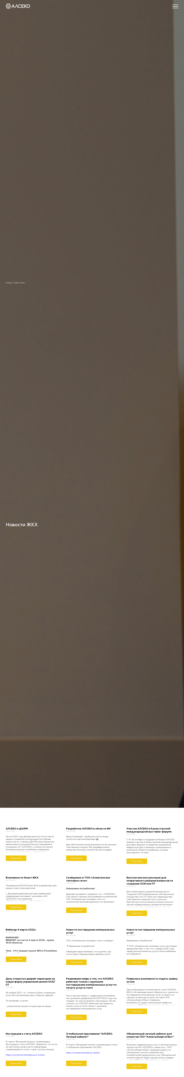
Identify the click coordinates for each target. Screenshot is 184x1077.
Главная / (10, 283)
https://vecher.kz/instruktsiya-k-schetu (25, 1055)
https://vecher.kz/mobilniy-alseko (83, 1053)
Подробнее (16, 858)
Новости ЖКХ (19, 283)
